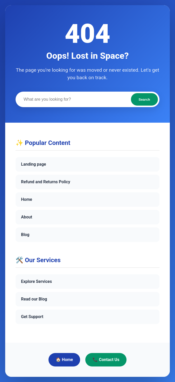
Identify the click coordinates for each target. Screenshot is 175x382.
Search (144, 99)
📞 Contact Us (106, 359)
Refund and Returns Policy (45, 181)
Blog (25, 234)
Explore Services (36, 281)
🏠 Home (64, 359)
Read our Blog (34, 299)
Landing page (33, 164)
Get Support (32, 316)
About (26, 217)
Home (26, 199)
